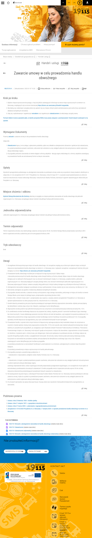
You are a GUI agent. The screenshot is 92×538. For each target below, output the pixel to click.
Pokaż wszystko (60, 88)
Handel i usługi (43, 57)
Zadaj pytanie (35, 451)
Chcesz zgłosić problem (30, 44)
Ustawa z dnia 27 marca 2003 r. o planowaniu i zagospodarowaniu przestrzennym (32, 406)
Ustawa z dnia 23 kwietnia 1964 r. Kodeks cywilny (22, 400)
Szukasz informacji (9, 45)
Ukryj (85, 125)
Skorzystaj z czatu (13, 451)
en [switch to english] (69, 2)
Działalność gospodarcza (24, 57)
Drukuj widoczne (45, 88)
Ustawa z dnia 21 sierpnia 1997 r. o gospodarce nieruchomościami (27, 403)
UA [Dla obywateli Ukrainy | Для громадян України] (74, 2)
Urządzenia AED (26, 50)
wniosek (11, 136)
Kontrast (17, 3)
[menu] (2, 2)
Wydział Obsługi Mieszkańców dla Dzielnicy (16, 196)
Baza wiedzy (7, 57)
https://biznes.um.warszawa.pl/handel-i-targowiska (53, 105)
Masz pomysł (49, 44)
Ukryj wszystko (75, 88)
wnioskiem (35, 113)
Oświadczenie (12, 145)
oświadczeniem (54, 113)
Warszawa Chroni (43, 50)
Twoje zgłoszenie (9, 50)
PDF (84, 89)
